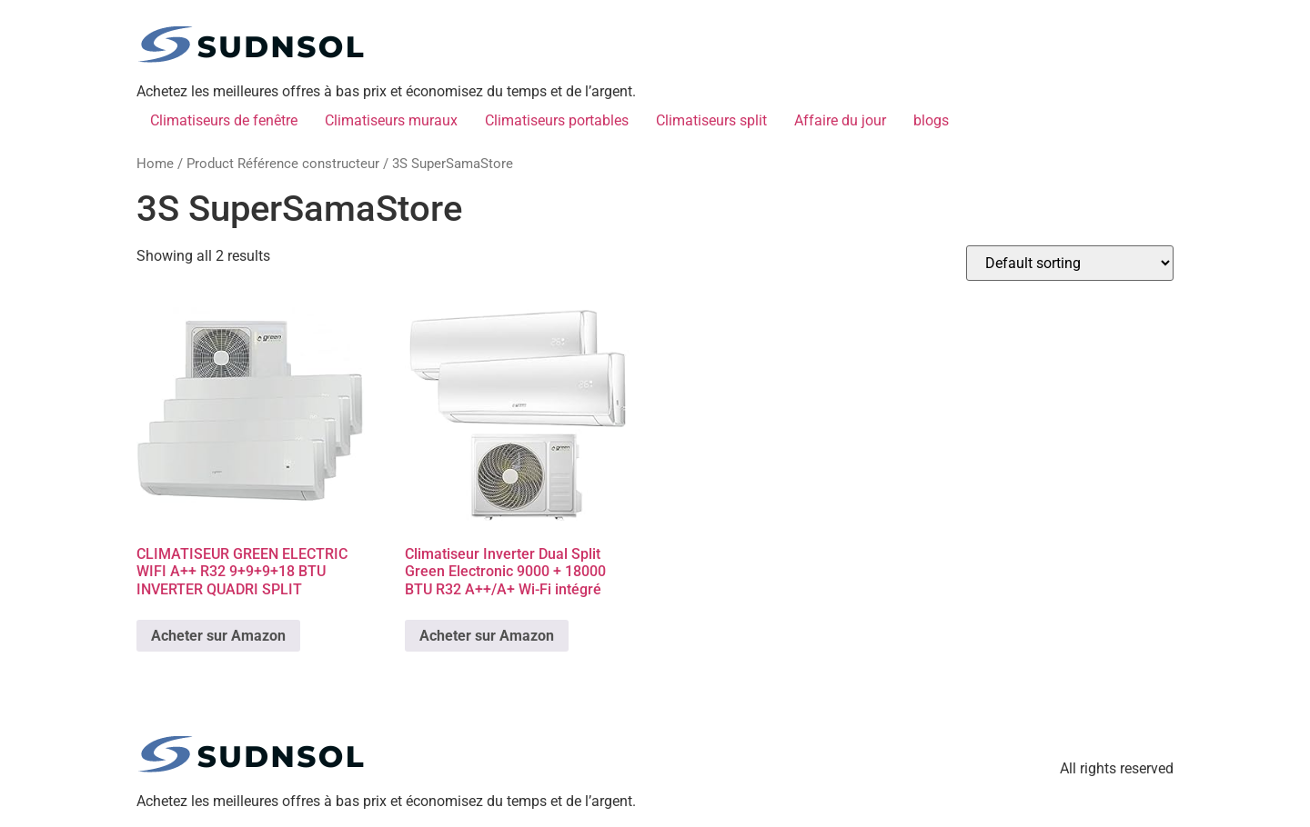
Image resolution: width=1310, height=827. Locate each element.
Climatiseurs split (711, 120)
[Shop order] (1070, 263)
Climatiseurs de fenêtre (223, 120)
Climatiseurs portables (557, 120)
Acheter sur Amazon (218, 635)
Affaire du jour (840, 120)
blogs (931, 120)
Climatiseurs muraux (391, 120)
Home (155, 163)
